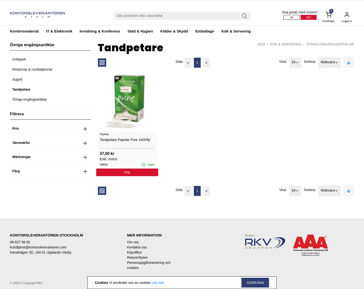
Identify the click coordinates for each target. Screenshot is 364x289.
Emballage (204, 31)
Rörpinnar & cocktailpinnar (32, 69)
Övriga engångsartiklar (29, 99)
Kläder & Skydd (174, 31)
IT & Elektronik (59, 31)
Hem (261, 44)
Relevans (329, 62)
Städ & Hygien (140, 31)
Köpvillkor (134, 252)
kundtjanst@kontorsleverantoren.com (38, 247)
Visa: (283, 62)
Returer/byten (137, 257)
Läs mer (158, 283)
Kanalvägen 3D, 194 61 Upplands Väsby (41, 252)
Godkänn (255, 283)
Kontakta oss (137, 247)
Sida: (179, 62)
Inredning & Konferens (100, 31)
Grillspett (19, 59)
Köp (127, 172)
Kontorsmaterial (24, 31)
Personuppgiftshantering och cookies (148, 265)
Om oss (133, 242)
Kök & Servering (236, 31)
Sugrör (17, 79)
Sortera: (310, 62)
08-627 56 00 (20, 242)
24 (295, 62)
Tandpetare (21, 89)
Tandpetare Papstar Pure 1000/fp (125, 140)
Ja (291, 17)
